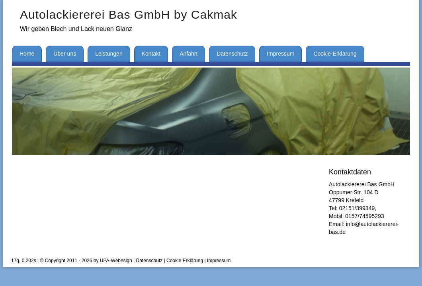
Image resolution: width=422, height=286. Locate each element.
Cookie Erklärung (184, 260)
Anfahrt (188, 53)
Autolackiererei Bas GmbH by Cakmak (128, 14)
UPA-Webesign (116, 260)
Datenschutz (232, 53)
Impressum (280, 53)
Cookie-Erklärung (334, 53)
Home (27, 53)
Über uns (64, 53)
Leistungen (109, 53)
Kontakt (151, 53)
